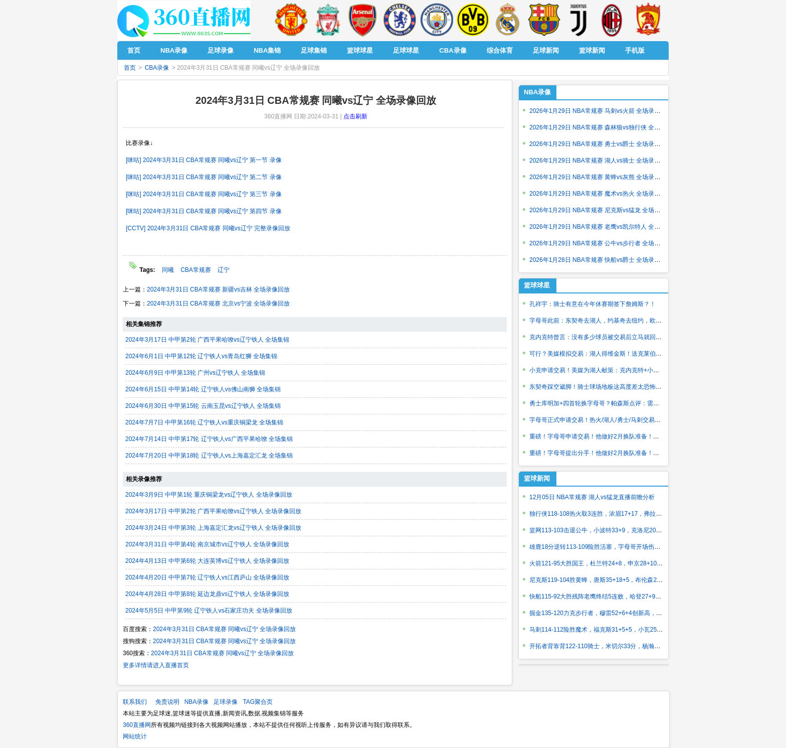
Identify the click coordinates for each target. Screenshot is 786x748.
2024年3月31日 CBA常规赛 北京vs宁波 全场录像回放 (218, 303)
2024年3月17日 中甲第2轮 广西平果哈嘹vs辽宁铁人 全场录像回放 (213, 511)
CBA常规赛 (195, 269)
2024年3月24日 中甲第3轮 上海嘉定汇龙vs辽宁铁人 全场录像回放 (213, 527)
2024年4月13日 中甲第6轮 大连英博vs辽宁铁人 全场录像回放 (207, 560)
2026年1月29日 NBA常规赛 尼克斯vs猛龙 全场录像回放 (603, 210)
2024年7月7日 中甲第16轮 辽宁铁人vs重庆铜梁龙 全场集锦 (204, 422)
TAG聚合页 (258, 701)
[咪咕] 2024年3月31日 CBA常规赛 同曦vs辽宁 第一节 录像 (204, 160)
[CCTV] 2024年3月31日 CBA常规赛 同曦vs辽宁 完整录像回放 (208, 228)
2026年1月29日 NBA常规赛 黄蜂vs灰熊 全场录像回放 (600, 177)
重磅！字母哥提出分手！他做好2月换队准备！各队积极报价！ (612, 453)
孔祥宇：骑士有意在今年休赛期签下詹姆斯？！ (592, 304)
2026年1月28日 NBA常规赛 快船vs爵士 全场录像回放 (600, 259)
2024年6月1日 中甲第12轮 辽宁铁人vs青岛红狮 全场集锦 (201, 356)
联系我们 (135, 701)
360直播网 (137, 724)
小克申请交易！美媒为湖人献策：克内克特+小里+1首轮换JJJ (611, 370)
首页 (130, 67)
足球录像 (226, 701)
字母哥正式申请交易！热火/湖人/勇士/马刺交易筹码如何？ (607, 419)
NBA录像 (537, 92)
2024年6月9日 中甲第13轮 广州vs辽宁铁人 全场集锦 (195, 372)
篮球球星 (537, 285)
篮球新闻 (537, 478)
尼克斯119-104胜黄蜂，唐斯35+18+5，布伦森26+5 (598, 579)
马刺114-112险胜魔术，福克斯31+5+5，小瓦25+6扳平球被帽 (611, 629)
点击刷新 (355, 116)
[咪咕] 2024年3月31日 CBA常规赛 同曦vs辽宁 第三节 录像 (204, 194)
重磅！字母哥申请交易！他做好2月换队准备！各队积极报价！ (612, 436)
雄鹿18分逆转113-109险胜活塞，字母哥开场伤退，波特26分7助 (614, 546)
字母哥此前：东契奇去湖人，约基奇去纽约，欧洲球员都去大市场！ (619, 320)
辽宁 (224, 269)
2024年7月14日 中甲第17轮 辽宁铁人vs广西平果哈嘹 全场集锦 (209, 438)
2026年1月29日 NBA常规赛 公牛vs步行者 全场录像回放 (603, 243)
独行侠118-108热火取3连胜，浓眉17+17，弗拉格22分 (602, 513)
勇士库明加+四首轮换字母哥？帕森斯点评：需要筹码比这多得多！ (618, 403)
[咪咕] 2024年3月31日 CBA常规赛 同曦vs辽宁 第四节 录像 (204, 211)
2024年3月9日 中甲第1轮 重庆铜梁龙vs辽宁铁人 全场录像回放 (208, 494)
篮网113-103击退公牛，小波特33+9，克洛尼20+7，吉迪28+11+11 (618, 530)
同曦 (168, 269)
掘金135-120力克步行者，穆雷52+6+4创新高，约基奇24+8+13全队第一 (625, 613)
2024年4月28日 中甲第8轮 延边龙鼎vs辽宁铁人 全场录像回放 (207, 593)
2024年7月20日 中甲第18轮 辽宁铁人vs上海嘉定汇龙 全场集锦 (209, 455)
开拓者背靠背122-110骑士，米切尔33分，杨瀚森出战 (600, 646)
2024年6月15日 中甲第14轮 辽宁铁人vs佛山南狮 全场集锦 (203, 389)
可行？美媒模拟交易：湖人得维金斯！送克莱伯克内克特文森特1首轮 (621, 353)
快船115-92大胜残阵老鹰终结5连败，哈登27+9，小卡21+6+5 (611, 596)
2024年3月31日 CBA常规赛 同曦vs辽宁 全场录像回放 (224, 629)
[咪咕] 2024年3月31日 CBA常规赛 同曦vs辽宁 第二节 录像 (204, 177)
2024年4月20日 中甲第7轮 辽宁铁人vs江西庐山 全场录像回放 (207, 577)
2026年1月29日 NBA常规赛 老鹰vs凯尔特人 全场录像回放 (606, 226)
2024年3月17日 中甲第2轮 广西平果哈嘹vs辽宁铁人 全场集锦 (207, 339)
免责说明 (167, 701)
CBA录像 (157, 67)
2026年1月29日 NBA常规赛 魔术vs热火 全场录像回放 (600, 193)
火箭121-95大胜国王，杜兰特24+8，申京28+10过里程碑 (605, 563)
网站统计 (135, 736)
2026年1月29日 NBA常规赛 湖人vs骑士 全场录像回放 (600, 160)
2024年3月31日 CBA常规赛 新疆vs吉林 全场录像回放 (218, 289)
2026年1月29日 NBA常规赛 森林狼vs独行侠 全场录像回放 (606, 127)
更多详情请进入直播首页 (156, 665)
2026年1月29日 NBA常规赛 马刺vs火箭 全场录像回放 (600, 110)
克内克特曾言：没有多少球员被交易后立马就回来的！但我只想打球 (619, 337)
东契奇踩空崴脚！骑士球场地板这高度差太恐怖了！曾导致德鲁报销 (619, 386)
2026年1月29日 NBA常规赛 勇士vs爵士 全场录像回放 (600, 143)
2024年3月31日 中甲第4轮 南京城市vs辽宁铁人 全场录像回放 (207, 544)
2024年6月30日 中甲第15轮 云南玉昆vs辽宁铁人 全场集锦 (203, 405)
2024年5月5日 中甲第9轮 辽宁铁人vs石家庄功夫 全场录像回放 (208, 610)
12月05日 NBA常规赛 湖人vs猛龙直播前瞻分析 (592, 497)
